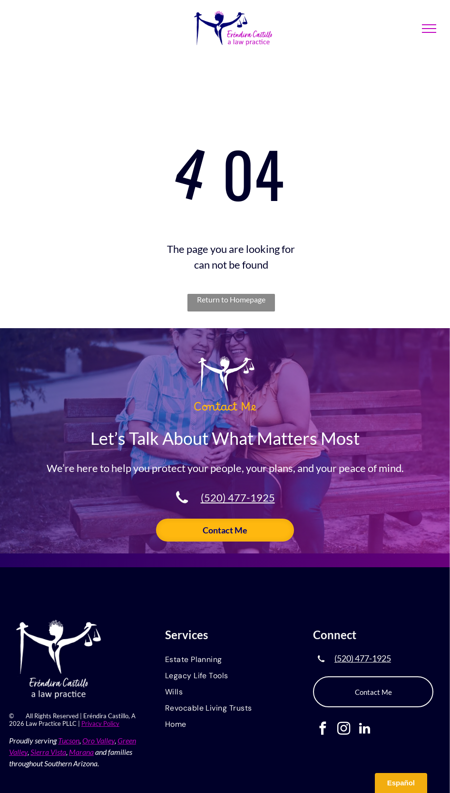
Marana (81, 751)
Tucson (68, 740)
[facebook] (323, 730)
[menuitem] (225, 660)
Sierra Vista (48, 751)
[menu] (429, 28)
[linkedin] (364, 730)
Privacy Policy (100, 723)
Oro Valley (98, 740)
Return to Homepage (231, 299)
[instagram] (343, 730)
